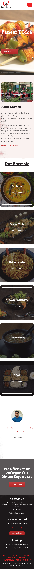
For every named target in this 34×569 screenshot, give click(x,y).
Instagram (32, 66)
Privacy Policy (8, 560)
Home (5, 555)
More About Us (7, 146)
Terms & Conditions (23, 560)
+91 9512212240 (17, 510)
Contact (11, 558)
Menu (18, 555)
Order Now (17, 193)
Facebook (32, 57)
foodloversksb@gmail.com (17, 513)
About (11, 555)
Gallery (26, 555)
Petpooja (20, 565)
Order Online (9, 51)
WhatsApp (32, 49)
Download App (17, 533)
